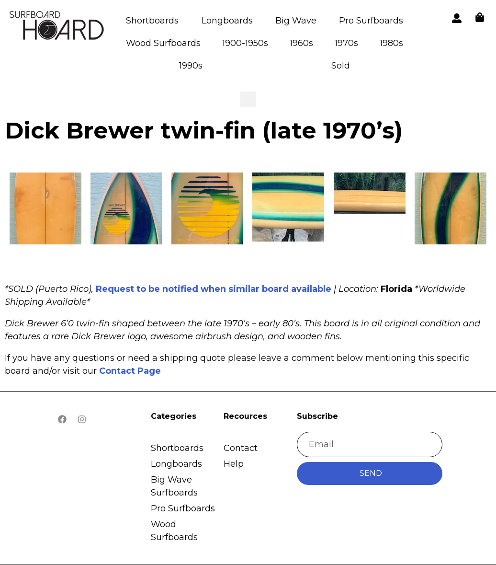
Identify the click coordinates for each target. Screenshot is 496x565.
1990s (191, 65)
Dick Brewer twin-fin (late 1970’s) (204, 130)
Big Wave (295, 20)
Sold (340, 65)
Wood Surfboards (163, 43)
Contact (241, 448)
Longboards (227, 20)
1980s (391, 43)
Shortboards (152, 20)
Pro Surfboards (371, 20)
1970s (346, 43)
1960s (301, 43)
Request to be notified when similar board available (213, 289)
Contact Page (130, 371)
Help (234, 464)
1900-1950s (245, 43)
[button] (57, 27)
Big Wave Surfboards (174, 486)
